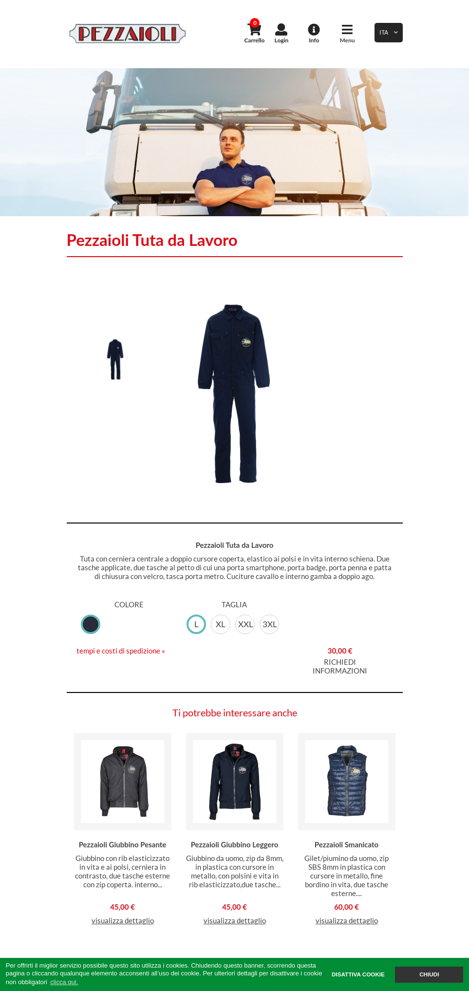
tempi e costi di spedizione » (120, 650)
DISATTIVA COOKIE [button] (358, 974)
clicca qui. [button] (64, 982)
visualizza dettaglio (123, 920)
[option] (234, 142)
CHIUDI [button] (429, 974)
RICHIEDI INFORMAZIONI (340, 666)
